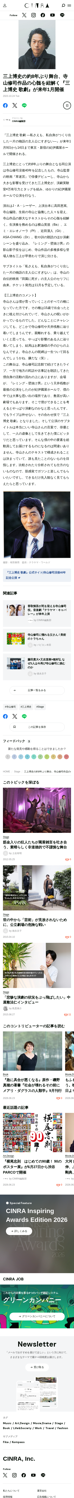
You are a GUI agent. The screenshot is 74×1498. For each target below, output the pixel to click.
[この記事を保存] (67, 105)
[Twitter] (24, 15)
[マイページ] (5, 5)
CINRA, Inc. (19, 1458)
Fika (5, 1442)
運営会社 (42, 1490)
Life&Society (22, 1428)
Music (7, 1423)
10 (66, 756)
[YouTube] (52, 15)
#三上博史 (26, 706)
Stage (17, 771)
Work (38, 1428)
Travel (49, 1428)
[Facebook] (43, 15)
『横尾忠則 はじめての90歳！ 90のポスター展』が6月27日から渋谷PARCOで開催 (32, 1166)
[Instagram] (33, 15)
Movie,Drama (42, 1423)
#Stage (40, 706)
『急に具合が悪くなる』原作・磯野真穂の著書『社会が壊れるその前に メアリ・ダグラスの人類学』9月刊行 (33, 1085)
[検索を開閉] (63, 5)
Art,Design (22, 1423)
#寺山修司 (10, 706)
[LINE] (62, 15)
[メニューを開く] (69, 5)
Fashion (62, 1428)
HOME (6, 771)
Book (6, 1428)
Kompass (18, 1442)
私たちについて (11, 1490)
